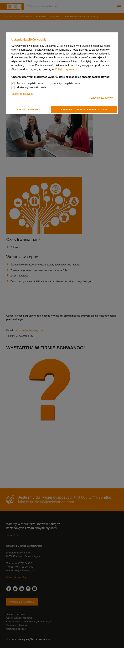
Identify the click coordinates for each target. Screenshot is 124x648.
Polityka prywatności (66, 69)
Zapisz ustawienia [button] (28, 109)
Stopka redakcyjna (22, 93)
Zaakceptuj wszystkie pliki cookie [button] (84, 109)
